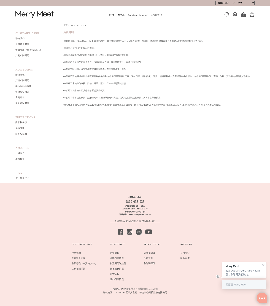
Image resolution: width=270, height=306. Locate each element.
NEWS (121, 15)
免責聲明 (20, 128)
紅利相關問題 (22, 55)
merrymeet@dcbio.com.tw (140, 214)
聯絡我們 (20, 38)
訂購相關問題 (22, 80)
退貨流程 (20, 97)
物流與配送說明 (23, 86)
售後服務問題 (22, 92)
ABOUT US (156, 15)
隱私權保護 (21, 122)
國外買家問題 (22, 103)
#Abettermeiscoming (137, 15)
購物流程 (20, 75)
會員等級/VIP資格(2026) (28, 50)
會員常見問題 (22, 44)
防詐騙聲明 (21, 134)
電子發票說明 (22, 178)
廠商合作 (20, 159)
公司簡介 (20, 153)
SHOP (111, 15)
